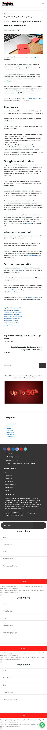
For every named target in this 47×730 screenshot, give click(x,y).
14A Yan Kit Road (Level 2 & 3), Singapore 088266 (20, 463)
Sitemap (7, 490)
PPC (25, 154)
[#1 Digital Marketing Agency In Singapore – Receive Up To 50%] (42, 725)
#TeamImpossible (9, 14)
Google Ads (36, 57)
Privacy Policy (9, 487)
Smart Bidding (12, 290)
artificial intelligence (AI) (34, 297)
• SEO (7, 426)
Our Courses (8, 478)
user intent (19, 270)
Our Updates (8, 475)
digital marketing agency (11, 308)
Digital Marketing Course (35, 98)
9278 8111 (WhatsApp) (12, 457)
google (5, 316)
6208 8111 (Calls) (11, 453)
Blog (6, 472)
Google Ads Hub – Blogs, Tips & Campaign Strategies (19, 17)
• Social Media (10, 432)
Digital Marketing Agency (33, 255)
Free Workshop (9, 481)
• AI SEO (8, 428)
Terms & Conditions (10, 484)
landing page (8, 81)
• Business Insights (11, 434)
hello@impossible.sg (12, 460)
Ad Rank (28, 223)
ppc (14, 322)
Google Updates (8, 322)
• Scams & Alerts (10, 436)
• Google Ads (9, 430)
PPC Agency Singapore (15, 325)
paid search (17, 91)
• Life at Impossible (11, 424)
